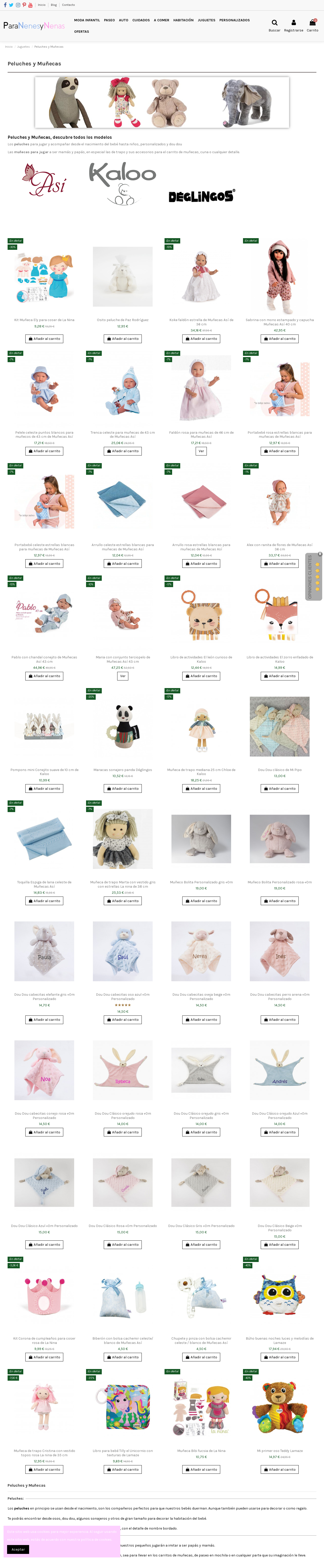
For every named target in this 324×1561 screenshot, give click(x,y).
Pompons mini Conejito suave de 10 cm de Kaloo (44, 772)
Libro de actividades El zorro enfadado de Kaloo (280, 659)
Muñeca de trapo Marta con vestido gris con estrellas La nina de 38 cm (123, 884)
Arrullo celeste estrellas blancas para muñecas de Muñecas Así (123, 547)
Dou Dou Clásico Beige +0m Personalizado (280, 1228)
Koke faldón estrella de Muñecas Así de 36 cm (201, 322)
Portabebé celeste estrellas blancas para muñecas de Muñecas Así (44, 547)
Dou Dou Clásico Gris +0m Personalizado (201, 1226)
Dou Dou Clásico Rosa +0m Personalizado (123, 1226)
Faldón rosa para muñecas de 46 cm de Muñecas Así (201, 434)
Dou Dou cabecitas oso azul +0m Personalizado (123, 996)
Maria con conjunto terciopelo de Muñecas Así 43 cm (123, 659)
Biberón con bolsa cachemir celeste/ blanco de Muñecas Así (122, 1340)
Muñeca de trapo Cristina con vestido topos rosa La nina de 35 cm (44, 1453)
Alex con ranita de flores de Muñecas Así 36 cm (280, 547)
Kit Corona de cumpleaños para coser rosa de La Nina (44, 1340)
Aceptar (18, 1549)
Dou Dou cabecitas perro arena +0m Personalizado (280, 996)
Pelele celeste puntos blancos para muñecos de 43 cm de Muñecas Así (44, 434)
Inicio (42, 5)
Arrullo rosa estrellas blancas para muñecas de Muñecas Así (201, 547)
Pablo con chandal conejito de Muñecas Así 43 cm (44, 659)
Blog (54, 5)
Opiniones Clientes (310, 577)
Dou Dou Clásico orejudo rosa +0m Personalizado (123, 1115)
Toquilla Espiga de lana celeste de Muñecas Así (44, 884)
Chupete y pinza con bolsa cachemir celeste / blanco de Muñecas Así (201, 1340)
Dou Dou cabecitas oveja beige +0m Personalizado (201, 996)
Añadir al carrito (44, 339)
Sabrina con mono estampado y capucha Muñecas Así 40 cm (280, 322)
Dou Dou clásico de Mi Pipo (280, 770)
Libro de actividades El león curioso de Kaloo (201, 659)
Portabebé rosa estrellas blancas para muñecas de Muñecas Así (280, 434)
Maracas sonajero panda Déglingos (122, 770)
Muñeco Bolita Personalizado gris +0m (201, 882)
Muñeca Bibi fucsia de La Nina (201, 1451)
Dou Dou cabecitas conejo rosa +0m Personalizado (44, 1115)
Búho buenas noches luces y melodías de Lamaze (280, 1340)
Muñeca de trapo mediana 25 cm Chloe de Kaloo (201, 772)
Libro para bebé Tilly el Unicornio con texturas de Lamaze (123, 1453)
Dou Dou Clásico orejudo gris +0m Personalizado (201, 1115)
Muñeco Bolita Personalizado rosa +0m (280, 882)
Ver (201, 451)
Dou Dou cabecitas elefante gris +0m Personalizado (44, 996)
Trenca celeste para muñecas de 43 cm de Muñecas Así (123, 434)
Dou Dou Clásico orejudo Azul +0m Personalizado (280, 1115)
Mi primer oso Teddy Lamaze (280, 1451)
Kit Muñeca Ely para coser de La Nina (44, 320)
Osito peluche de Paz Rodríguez (123, 320)
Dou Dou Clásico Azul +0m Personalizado (44, 1226)
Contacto (68, 5)
